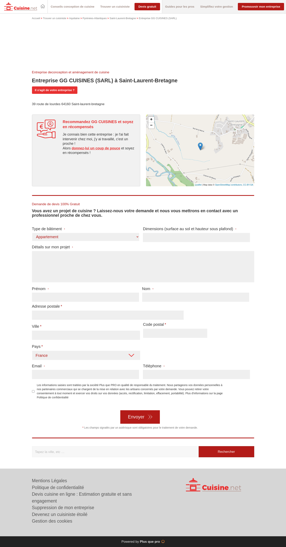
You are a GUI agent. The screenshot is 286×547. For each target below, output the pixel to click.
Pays (36, 346)
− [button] (151, 126)
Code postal (153, 324)
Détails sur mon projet (52, 247)
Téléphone (154, 366)
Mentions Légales (49, 480)
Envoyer (136, 416)
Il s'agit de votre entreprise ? (55, 90)
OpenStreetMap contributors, (229, 185)
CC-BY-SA (248, 185)
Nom (148, 289)
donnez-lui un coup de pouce (96, 148)
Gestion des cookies (52, 521)
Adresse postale (46, 306)
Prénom (40, 289)
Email (38, 366)
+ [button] (151, 120)
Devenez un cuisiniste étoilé (60, 514)
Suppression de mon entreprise (63, 507)
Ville (35, 326)
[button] (72, 7)
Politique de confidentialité (53, 397)
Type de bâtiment (48, 229)
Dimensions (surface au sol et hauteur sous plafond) (189, 229)
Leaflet (198, 185)
